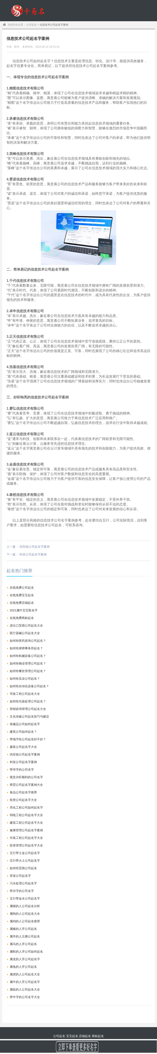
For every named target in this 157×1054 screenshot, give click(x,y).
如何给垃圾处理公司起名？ (28, 701)
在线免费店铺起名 (22, 602)
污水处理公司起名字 (23, 883)
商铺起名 (112, 32)
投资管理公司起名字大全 (26, 845)
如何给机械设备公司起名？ (28, 656)
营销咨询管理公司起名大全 (28, 709)
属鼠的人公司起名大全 (25, 989)
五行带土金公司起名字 (25, 853)
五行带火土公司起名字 (25, 860)
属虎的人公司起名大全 (25, 974)
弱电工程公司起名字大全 (26, 815)
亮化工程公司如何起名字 (26, 807)
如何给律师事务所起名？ (26, 648)
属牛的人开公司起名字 (25, 982)
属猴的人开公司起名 (23, 929)
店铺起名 (85, 1036)
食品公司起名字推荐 (23, 792)
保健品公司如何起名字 (25, 724)
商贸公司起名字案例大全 (26, 784)
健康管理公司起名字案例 (26, 830)
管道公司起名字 (20, 875)
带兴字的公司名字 (22, 891)
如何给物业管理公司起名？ (28, 663)
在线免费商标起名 (22, 618)
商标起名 (130, 32)
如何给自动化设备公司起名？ (29, 686)
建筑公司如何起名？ (23, 731)
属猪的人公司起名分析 (25, 906)
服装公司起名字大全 (23, 747)
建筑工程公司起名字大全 (26, 822)
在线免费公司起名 (22, 587)
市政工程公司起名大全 (25, 693)
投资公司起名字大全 (23, 800)
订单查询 (148, 32)
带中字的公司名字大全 (25, 997)
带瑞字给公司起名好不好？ (28, 739)
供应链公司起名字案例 (34, 546)
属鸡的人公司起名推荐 (25, 921)
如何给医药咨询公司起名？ (28, 640)
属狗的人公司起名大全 (25, 913)
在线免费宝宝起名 (22, 595)
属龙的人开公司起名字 (25, 959)
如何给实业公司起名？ (25, 678)
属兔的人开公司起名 (23, 966)
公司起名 (76, 32)
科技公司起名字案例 (33, 554)
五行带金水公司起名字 (25, 898)
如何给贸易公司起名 (23, 868)
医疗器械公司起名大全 (25, 633)
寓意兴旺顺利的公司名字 (26, 777)
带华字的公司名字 (22, 769)
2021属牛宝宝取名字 (24, 610)
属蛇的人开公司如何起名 (26, 951)
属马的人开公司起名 (23, 944)
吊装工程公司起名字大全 (26, 838)
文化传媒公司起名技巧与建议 (29, 716)
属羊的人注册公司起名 (25, 936)
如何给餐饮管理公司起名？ (28, 671)
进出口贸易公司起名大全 (26, 625)
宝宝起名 (94, 32)
